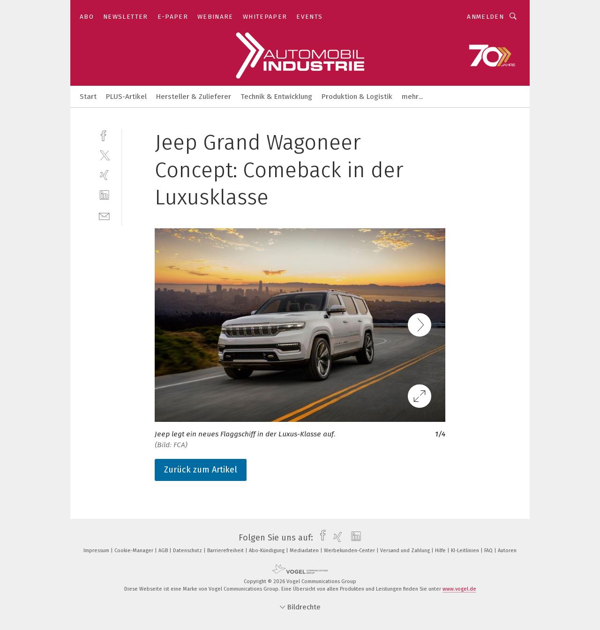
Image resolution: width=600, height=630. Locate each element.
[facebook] (104, 135)
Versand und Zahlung (405, 551)
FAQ (489, 551)
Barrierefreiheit (226, 551)
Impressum (97, 551)
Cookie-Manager (134, 551)
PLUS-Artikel (126, 96)
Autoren (507, 551)
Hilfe (441, 551)
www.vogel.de (459, 589)
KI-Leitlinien (465, 551)
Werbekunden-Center (350, 551)
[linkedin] (104, 195)
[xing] (104, 175)
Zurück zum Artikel (200, 470)
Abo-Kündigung (267, 551)
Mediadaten (305, 551)
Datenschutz (188, 551)
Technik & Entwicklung (276, 96)
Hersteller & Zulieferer (193, 96)
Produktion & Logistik (357, 96)
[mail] (104, 215)
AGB (163, 551)
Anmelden (485, 17)
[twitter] (104, 155)
